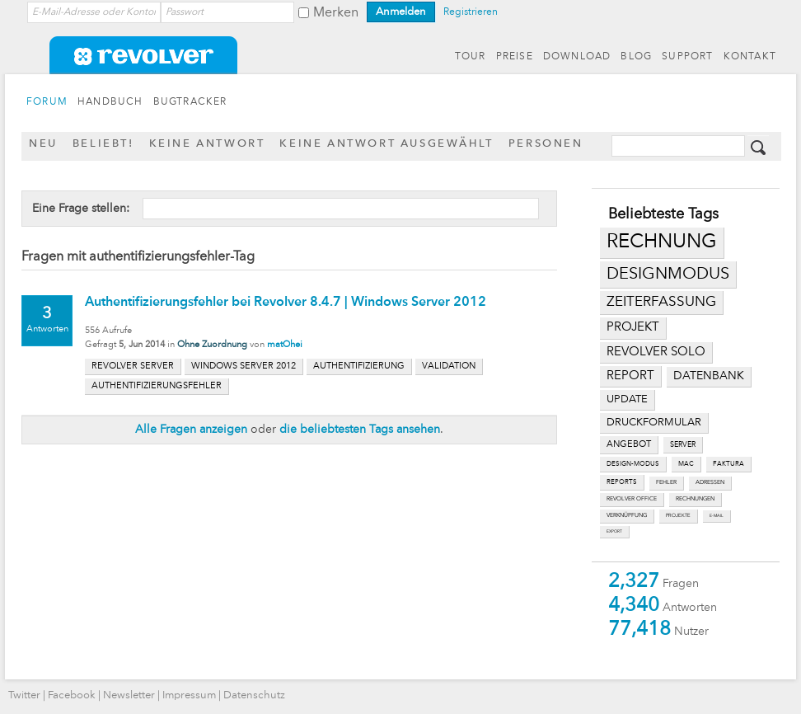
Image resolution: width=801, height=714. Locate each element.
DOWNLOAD (577, 57)
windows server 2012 (243, 366)
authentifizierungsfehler (156, 386)
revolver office (632, 499)
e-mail (717, 516)
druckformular (654, 422)
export (614, 531)
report (630, 376)
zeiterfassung (661, 302)
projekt (633, 328)
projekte (678, 516)
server (683, 445)
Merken (335, 13)
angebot (629, 444)
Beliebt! (103, 144)
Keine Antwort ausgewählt (386, 144)
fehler (666, 483)
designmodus (668, 274)
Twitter (24, 695)
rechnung (662, 242)
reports (622, 482)
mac (686, 464)
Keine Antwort (207, 144)
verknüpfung (627, 516)
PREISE (514, 57)
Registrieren (470, 12)
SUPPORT (687, 57)
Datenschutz (254, 695)
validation (448, 366)
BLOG (636, 57)
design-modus (633, 464)
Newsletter (129, 695)
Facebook (72, 695)
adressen (710, 483)
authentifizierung (359, 366)
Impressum (189, 695)
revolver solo (656, 352)
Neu (43, 144)
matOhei (284, 345)
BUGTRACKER (190, 102)
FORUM (47, 102)
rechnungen (695, 499)
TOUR (470, 57)
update (627, 399)
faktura (728, 464)
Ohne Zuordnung (212, 345)
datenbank (708, 376)
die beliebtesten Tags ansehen (359, 429)
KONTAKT (750, 57)
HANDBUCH (110, 102)
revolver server (132, 366)
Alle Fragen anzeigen (191, 429)
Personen (545, 144)
